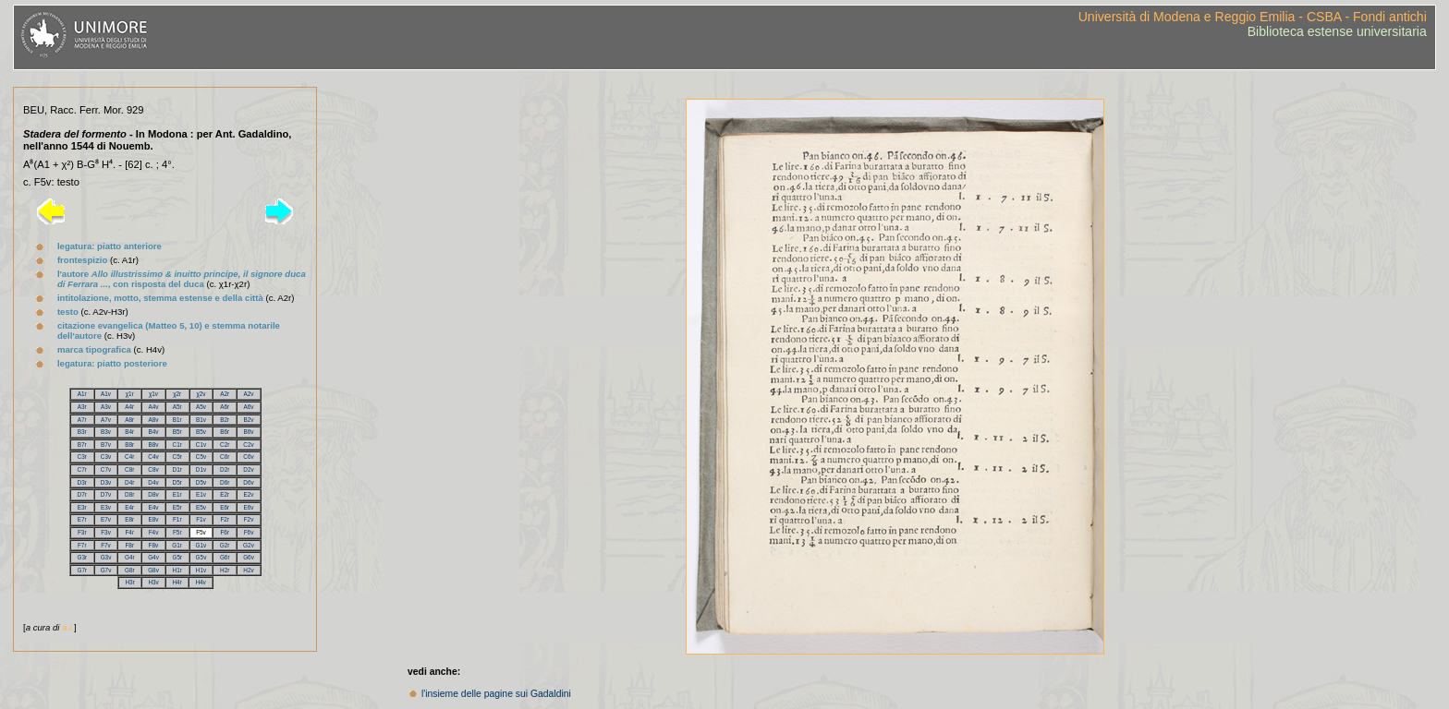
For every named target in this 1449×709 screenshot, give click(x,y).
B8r (129, 444)
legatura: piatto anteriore (109, 246)
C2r (224, 444)
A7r (82, 419)
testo (68, 311)
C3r (82, 456)
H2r (224, 570)
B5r (177, 431)
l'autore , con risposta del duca (181, 279)
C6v (248, 456)
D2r (224, 469)
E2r (224, 494)
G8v (153, 570)
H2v (248, 570)
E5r (177, 507)
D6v (248, 482)
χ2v (200, 394)
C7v (106, 469)
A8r (129, 419)
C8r (129, 469)
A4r (129, 406)
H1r (177, 570)
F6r (224, 532)
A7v (106, 419)
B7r (82, 444)
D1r (177, 469)
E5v (201, 507)
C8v (153, 469)
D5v (201, 482)
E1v (201, 494)
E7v (106, 519)
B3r (82, 431)
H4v (200, 582)
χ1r (130, 394)
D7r (82, 494)
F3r (82, 532)
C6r (224, 456)
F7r (82, 545)
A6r (224, 406)
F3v (106, 532)
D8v (153, 494)
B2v (248, 419)
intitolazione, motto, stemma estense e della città (160, 298)
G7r (82, 570)
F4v (154, 532)
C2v (248, 444)
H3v (153, 582)
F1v (201, 519)
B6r (224, 431)
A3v (106, 406)
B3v (106, 431)
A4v (153, 406)
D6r (224, 482)
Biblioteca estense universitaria (1337, 31)
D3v (106, 482)
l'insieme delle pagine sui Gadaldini (496, 694)
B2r (224, 419)
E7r (82, 519)
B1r (177, 419)
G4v (153, 557)
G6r (225, 557)
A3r (82, 406)
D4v (153, 482)
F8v (154, 545)
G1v (201, 545)
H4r (176, 582)
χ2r (177, 394)
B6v (248, 431)
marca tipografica (94, 349)
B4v (153, 431)
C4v (153, 456)
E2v (248, 494)
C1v (201, 444)
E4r (129, 507)
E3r (82, 507)
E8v (153, 519)
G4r (130, 557)
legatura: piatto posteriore (112, 363)
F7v (106, 545)
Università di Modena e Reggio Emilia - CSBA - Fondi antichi (1252, 16)
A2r (224, 394)
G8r (130, 570)
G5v (201, 557)
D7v (106, 494)
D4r (129, 482)
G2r (225, 545)
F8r (129, 545)
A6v (248, 406)
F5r (177, 532)
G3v (106, 557)
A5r (177, 406)
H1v (201, 570)
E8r (129, 519)
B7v (106, 444)
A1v (106, 394)
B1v (201, 419)
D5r (177, 482)
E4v (153, 507)
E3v (106, 507)
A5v (201, 406)
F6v (249, 532)
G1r (177, 545)
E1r (177, 494)
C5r (177, 456)
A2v (248, 394)
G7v (106, 570)
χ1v (153, 394)
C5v (201, 456)
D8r (129, 494)
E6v (248, 507)
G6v (248, 557)
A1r (82, 394)
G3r (82, 557)
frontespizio (82, 260)
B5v (201, 431)
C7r (82, 469)
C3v (106, 456)
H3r (129, 582)
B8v (153, 444)
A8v (153, 419)
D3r (82, 482)
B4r (129, 431)
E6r (224, 507)
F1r (177, 519)
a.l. (68, 627)
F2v (249, 519)
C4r (129, 456)
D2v (248, 469)
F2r (224, 519)
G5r (177, 557)
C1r (177, 444)
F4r (129, 532)
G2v (248, 545)
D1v (201, 469)
